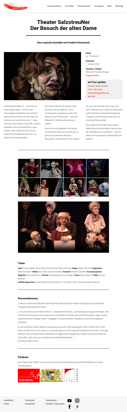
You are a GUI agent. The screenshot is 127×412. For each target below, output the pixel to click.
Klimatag (119, 6)
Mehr (109, 6)
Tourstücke (30, 401)
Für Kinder (69, 6)
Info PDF (91, 97)
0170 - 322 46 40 (95, 90)
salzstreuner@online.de (98, 94)
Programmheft (92, 76)
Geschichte (30, 405)
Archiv (6, 405)
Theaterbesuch (83, 6)
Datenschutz (51, 401)
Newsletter (9, 401)
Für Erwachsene (54, 6)
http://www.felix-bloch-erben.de (86, 283)
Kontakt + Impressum (55, 405)
